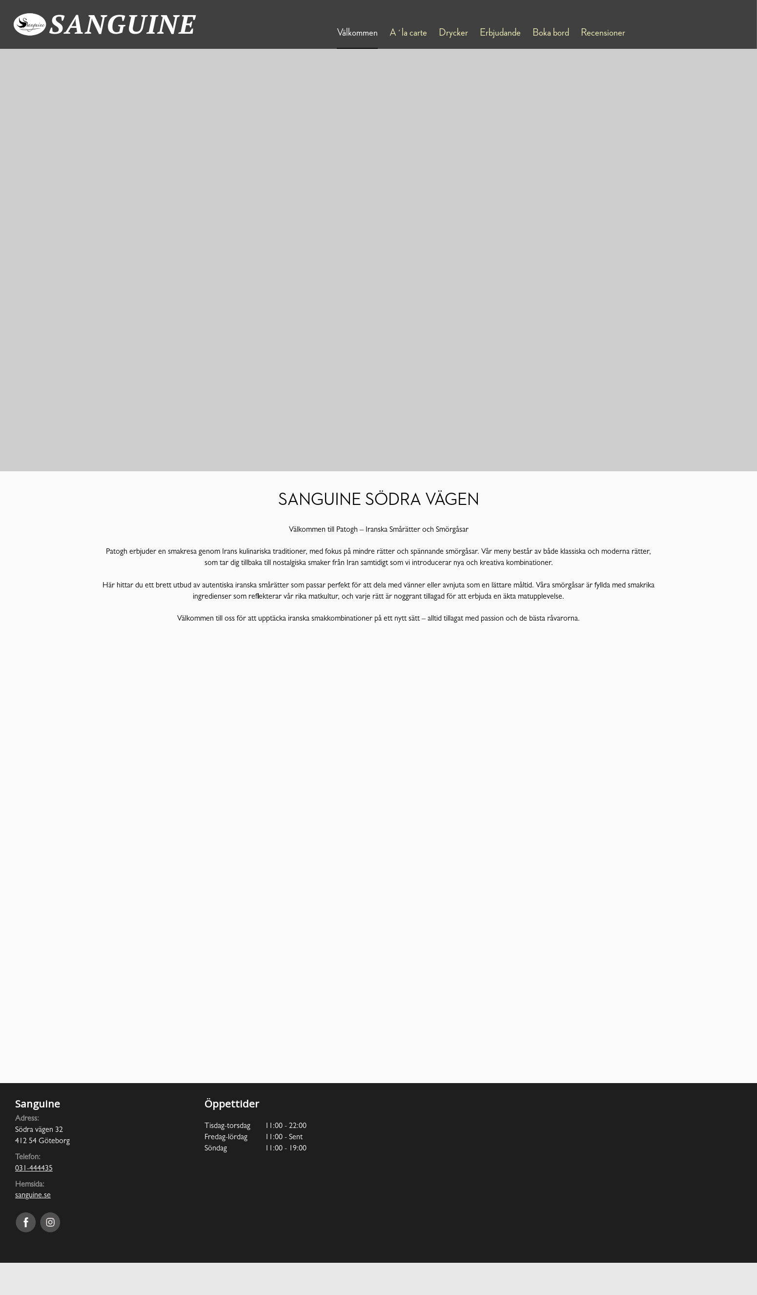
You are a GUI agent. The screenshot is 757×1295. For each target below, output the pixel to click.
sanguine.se (33, 1196)
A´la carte (408, 32)
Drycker (453, 32)
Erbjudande (500, 32)
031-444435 (34, 1169)
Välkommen (357, 32)
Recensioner (603, 32)
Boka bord (550, 32)
